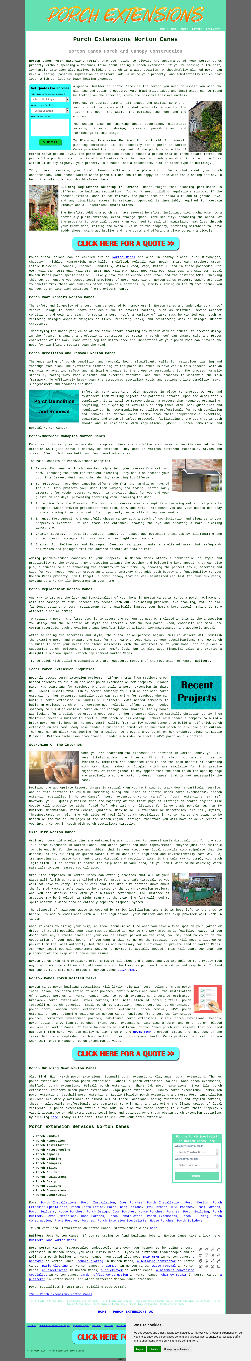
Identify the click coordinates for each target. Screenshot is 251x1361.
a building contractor (156, 1261)
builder (98, 86)
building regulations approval (181, 191)
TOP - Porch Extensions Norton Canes (60, 1294)
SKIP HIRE (151, 1256)
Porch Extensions (61, 1216)
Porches (172, 1211)
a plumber (110, 1265)
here (54, 1117)
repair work (159, 331)
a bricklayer (112, 1270)
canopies (78, 558)
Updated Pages (81, 1326)
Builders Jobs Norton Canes (52, 1240)
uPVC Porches (156, 1207)
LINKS (173, 29)
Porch (33, 257)
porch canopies (67, 1005)
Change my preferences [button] (176, 1349)
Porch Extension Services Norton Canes (79, 1126)
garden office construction (104, 1274)
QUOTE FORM (142, 1032)
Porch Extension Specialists (122, 1220)
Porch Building (196, 1211)
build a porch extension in (132, 686)
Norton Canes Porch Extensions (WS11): (64, 60)
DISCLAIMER (213, 29)
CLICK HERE (127, 970)
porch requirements (179, 1027)
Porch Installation (98, 1202)
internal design (109, 128)
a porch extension (148, 65)
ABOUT (184, 29)
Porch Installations (58, 1202)
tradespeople (171, 1252)
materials (149, 107)
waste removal (164, 1265)
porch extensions (135, 279)
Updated (108, 1326)
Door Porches (131, 1202)
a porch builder (58, 1256)
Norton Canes (123, 257)
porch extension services (99, 1041)
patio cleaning (55, 1265)
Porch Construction (125, 1216)
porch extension (188, 1112)
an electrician (54, 1270)
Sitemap (32, 1326)
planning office (110, 170)
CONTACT (197, 29)
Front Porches (208, 1207)
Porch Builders (42, 1211)
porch (107, 212)
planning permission (91, 145)
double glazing (90, 1261)
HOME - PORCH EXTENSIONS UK (125, 1312)
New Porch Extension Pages (55, 1326)
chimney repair (174, 1274)
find (42, 1076)
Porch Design (196, 1202)
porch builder (112, 175)
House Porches (71, 1211)
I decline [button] (153, 1349)
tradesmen (145, 1279)
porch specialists (68, 275)
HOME (162, 29)
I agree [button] (139, 1349)
